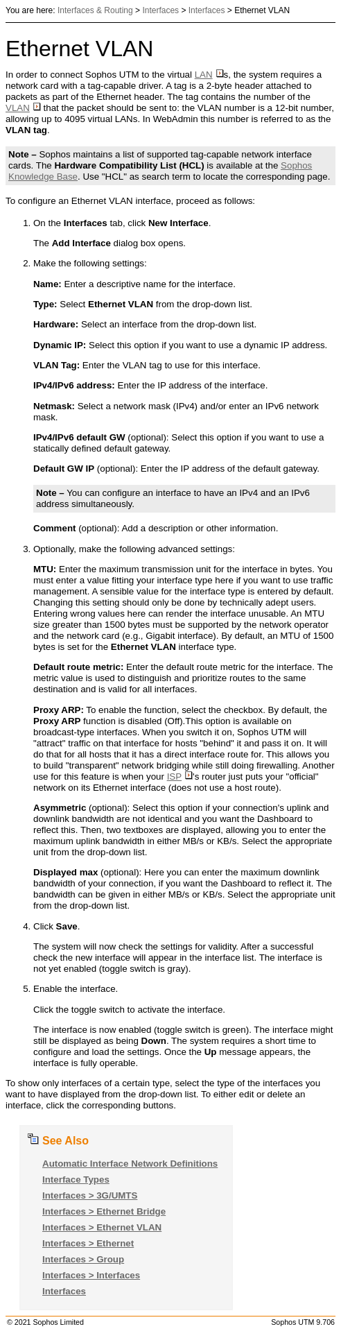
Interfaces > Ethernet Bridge (104, 1211)
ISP (180, 776)
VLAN (23, 108)
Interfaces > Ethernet (88, 1243)
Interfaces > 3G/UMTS (89, 1195)
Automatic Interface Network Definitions (130, 1163)
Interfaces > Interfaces (91, 1275)
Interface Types (76, 1179)
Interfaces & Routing (95, 10)
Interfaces (160, 10)
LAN (209, 74)
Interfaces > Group (83, 1259)
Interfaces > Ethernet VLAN (101, 1227)
